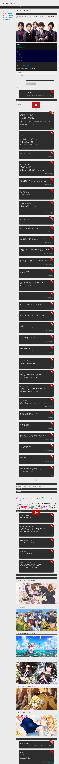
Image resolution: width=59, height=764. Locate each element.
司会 (26, 504)
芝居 (34, 508)
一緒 (48, 503)
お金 (20, 498)
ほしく (34, 498)
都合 (50, 508)
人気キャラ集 (20, 58)
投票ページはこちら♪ (21, 46)
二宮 (17, 505)
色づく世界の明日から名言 (48, 762)
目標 (46, 507)
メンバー (41, 503)
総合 (18, 508)
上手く (50, 503)
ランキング (27, 6)
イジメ (49, 497)
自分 (24, 508)
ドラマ (20, 6)
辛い (44, 508)
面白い (53, 508)
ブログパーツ (7, 9)
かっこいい (28, 498)
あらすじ (19, 54)
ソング (21, 503)
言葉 (36, 508)
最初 (51, 505)
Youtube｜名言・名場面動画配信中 (24, 67)
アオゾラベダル (44, 497)
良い (29, 508)
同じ (28, 504)
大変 (39, 505)
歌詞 (33, 507)
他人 (21, 505)
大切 (37, 505)
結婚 (54, 507)
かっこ (23, 498)
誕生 (38, 508)
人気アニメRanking (8, 15)
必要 (29, 506)
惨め (40, 506)
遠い (46, 508)
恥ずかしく (34, 506)
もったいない (38, 498)
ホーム (5, 6)
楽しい (20, 507)
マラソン (33, 503)
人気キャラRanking (8, 17)
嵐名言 (51, 96)
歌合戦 (30, 507)
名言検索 (6, 11)
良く (32, 508)
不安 (55, 503)
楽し (17, 507)
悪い (38, 506)
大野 (42, 505)
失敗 (44, 505)
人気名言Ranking (8, 13)
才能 (42, 506)
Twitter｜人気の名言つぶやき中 (23, 65)
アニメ (13, 6)
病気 (42, 507)
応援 (31, 506)
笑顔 (50, 507)
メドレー (37, 503)
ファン (29, 501)
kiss (18, 497)
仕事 (19, 505)
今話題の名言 (7, 19)
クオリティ (53, 498)
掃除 (44, 506)
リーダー (45, 503)
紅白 (52, 507)
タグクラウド (20, 57)
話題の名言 (20, 60)
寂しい (54, 505)
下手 (52, 503)
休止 (23, 504)
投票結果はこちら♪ (21, 47)
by (16, 498)
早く (47, 506)
